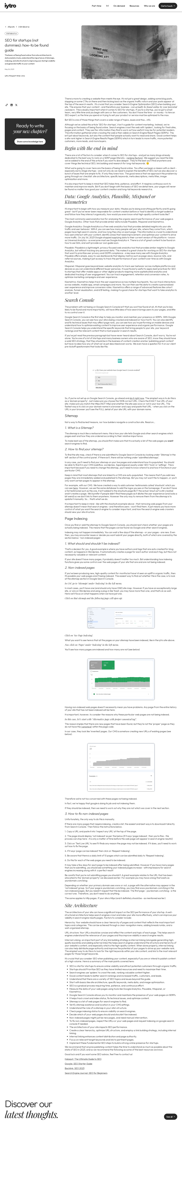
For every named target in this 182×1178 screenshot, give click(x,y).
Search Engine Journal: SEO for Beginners (86, 1073)
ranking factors (134, 157)
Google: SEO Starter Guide (78, 1063)
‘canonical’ (86, 726)
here (75, 488)
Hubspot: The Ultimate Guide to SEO (83, 1059)
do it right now (137, 398)
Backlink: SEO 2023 (74, 1068)
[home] (10, 6)
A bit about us (23, 26)
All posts (11, 26)
